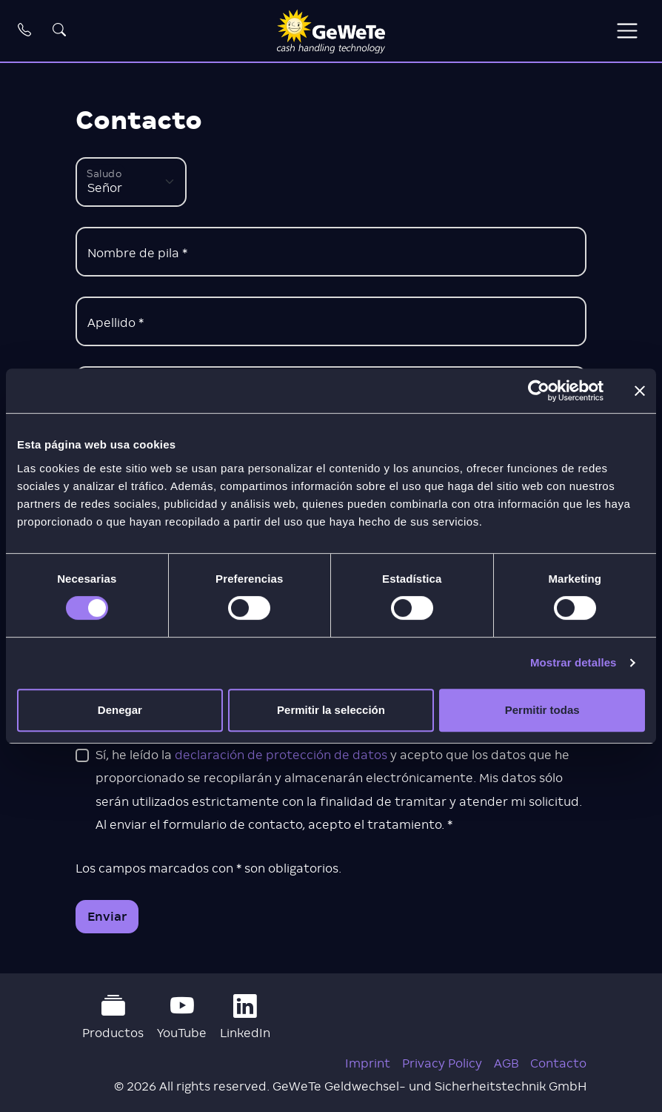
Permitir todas (542, 710)
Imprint (367, 1063)
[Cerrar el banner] (640, 390)
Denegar (120, 710)
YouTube (182, 1017)
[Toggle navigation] (627, 31)
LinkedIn (245, 1017)
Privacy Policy (442, 1063)
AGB (506, 1063)
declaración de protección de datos (281, 755)
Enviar (107, 916)
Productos (113, 1017)
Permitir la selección (331, 710)
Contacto (558, 1063)
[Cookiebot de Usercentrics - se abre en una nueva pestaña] (539, 391)
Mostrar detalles (573, 662)
